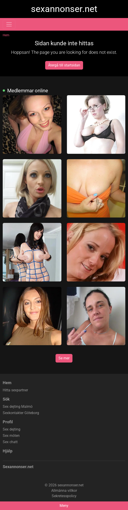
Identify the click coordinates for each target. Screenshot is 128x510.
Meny (64, 505)
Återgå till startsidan (64, 65)
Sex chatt (10, 442)
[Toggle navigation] (9, 24)
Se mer (64, 358)
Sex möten (11, 435)
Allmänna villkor (64, 490)
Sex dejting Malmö (18, 406)
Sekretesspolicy (64, 496)
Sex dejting (11, 429)
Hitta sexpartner (15, 390)
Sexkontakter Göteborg (21, 413)
